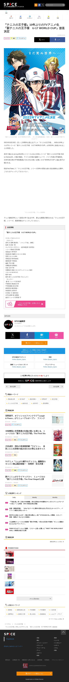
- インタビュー (57, 643)
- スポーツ (39, 653)
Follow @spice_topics (19, 359)
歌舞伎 (9, 610)
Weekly (34, 497)
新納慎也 (42, 614)
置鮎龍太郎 (10, 399)
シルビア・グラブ (55, 614)
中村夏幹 (42, 610)
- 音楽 (37, 638)
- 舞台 (37, 640)
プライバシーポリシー (58, 660)
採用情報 (39, 660)
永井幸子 (34, 403)
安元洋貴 (53, 399)
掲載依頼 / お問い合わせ (28, 660)
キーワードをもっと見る (56, 619)
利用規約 (47, 660)
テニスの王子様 (12, 403)
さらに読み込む (40, 598)
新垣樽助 (45, 403)
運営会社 (7, 660)
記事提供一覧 (16, 660)
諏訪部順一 (32, 399)
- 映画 (37, 655)
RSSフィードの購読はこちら (36, 343)
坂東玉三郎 (21, 614)
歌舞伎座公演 (20, 610)
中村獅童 (31, 610)
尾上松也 (31, 614)
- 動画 (55, 638)
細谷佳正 (24, 403)
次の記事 (58, 386)
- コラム (55, 648)
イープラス (8, 624)
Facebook (10, 639)
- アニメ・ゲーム (40, 648)
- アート (38, 650)
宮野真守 (43, 399)
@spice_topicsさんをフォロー (13, 646)
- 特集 (55, 650)
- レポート (56, 645)
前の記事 (11, 386)
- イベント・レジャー (42, 643)
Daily (14, 497)
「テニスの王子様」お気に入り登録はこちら (30, 304)
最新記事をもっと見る (57, 541)
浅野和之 (10, 614)
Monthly (54, 497)
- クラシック (39, 645)
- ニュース (56, 640)
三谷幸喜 (52, 610)
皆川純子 (21, 399)
